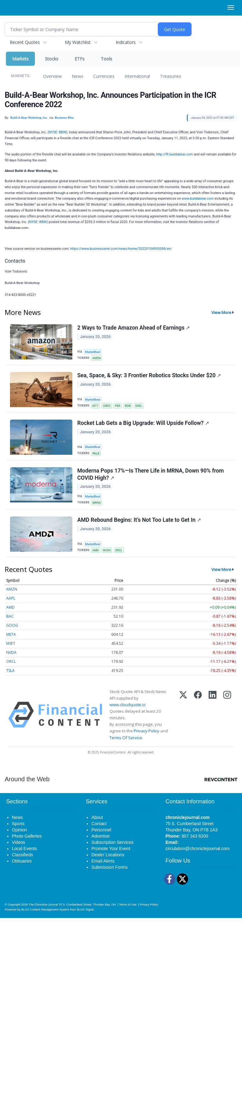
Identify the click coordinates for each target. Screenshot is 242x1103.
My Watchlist (78, 42)
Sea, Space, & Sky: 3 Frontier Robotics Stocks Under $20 (149, 377)
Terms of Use (127, 910)
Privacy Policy (146, 737)
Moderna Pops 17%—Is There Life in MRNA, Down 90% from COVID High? (151, 478)
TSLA (10, 676)
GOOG (12, 631)
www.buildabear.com (197, 199)
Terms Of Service (125, 743)
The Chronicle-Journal (43, 910)
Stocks (51, 59)
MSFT (10, 649)
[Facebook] (197, 720)
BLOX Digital (85, 915)
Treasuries (170, 76)
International (137, 76)
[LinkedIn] (212, 720)
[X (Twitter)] (183, 720)
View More (221, 312)
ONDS (108, 407)
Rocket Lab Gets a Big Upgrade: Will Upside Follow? (143, 426)
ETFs (80, 59)
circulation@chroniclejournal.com (198, 854)
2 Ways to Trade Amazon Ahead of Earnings (134, 328)
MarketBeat (93, 351)
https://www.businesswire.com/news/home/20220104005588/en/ (121, 249)
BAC (10, 622)
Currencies (103, 76)
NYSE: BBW (57, 132)
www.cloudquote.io (127, 710)
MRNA (97, 506)
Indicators (126, 42)
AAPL (10, 604)
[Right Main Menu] (230, 7)
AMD (96, 555)
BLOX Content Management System (45, 915)
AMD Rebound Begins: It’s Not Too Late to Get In (139, 525)
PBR (119, 407)
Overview (52, 76)
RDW (130, 407)
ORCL (120, 555)
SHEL (141, 407)
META (11, 640)
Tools (106, 59)
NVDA (108, 555)
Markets (20, 59)
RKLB (96, 455)
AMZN (97, 358)
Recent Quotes (25, 42)
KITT (96, 407)
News (77, 76)
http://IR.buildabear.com (174, 154)
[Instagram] (227, 720)
